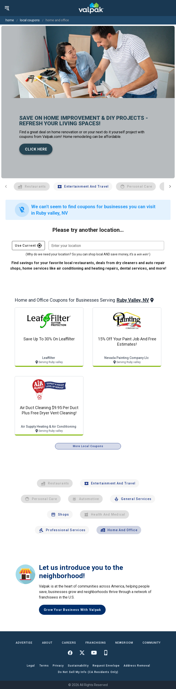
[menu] (7, 8)
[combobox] (106, 245)
